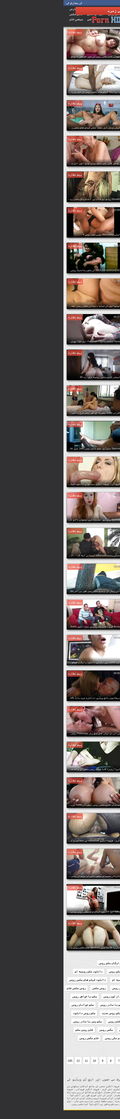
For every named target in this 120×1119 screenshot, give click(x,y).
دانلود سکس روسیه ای (25, 971)
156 (113, 963)
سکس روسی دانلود (21, 1013)
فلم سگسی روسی (25, 1038)
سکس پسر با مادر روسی (24, 1021)
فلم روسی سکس (20, 1029)
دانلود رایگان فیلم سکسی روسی (94, 971)
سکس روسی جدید (47, 1013)
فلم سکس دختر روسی (103, 1038)
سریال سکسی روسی (104, 996)
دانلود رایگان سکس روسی (51, 963)
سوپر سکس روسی (77, 996)
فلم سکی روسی (50, 1038)
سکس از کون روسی (50, 996)
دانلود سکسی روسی (103, 979)
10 (31, 1060)
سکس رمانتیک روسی (103, 1013)
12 (14, 1060)
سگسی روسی (42, 1029)
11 (22, 1060)
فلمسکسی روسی (106, 1046)
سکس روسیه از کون (103, 1021)
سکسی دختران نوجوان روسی (73, 1029)
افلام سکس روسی (83, 963)
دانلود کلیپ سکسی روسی (64, 988)
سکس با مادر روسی (48, 1004)
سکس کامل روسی (105, 1029)
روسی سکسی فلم (12, 988)
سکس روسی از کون (74, 1013)
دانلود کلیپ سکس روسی (100, 988)
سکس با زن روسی (76, 1004)
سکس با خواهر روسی (21, 996)
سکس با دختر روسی (103, 1004)
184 (102, 963)
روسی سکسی (35, 988)
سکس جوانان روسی (19, 1004)
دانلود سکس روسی (56, 971)
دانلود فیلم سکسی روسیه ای (67, 979)
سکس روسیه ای (77, 1021)
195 (6, 1060)
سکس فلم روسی (53, 1021)
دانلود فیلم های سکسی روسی (24, 979)
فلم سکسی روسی (74, 1038)
